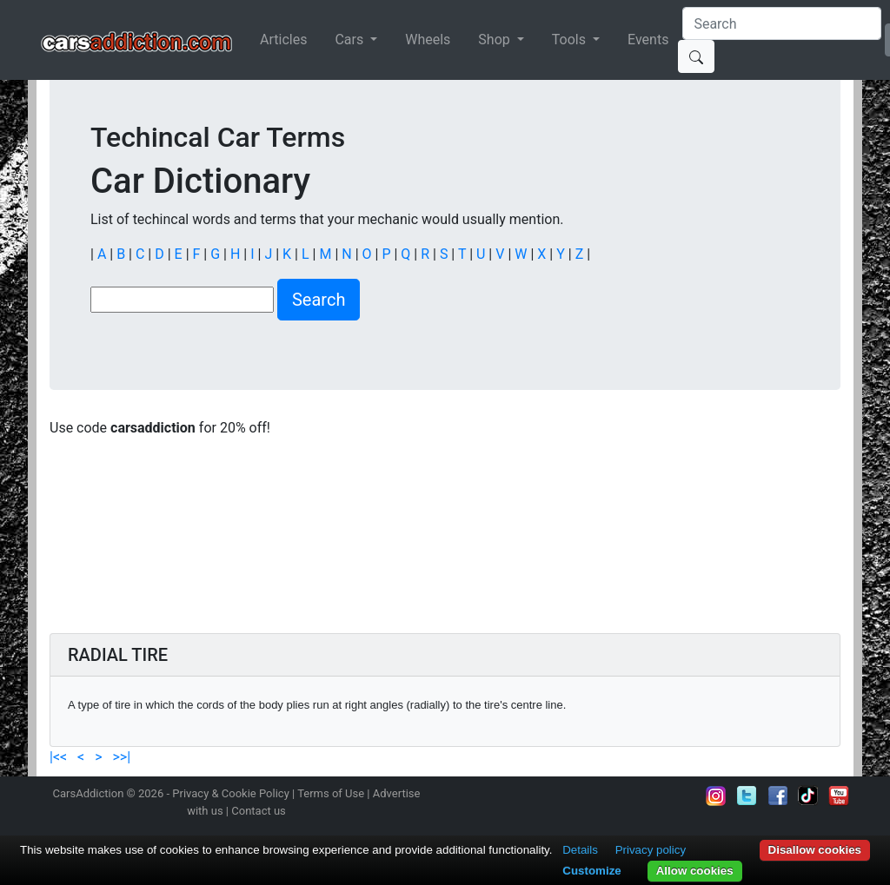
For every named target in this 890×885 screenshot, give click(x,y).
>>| (119, 757)
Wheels (427, 39)
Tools (570, 39)
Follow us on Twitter (746, 795)
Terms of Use (330, 793)
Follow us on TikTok (808, 795)
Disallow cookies (814, 849)
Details (580, 849)
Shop (495, 39)
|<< (60, 757)
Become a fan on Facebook (777, 795)
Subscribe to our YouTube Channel (838, 795)
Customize (591, 870)
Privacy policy (650, 849)
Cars (351, 39)
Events (648, 39)
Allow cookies (695, 870)
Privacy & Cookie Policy (230, 793)
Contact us (258, 810)
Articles (283, 39)
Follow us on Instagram (716, 795)
